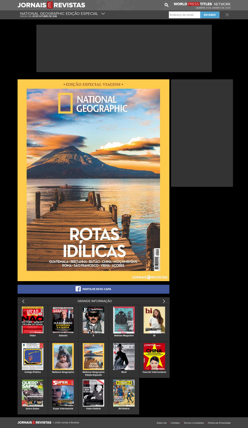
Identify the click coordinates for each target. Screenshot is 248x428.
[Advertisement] (124, 48)
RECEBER (210, 14)
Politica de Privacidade (219, 423)
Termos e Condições (194, 423)
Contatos (175, 423)
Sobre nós (162, 423)
